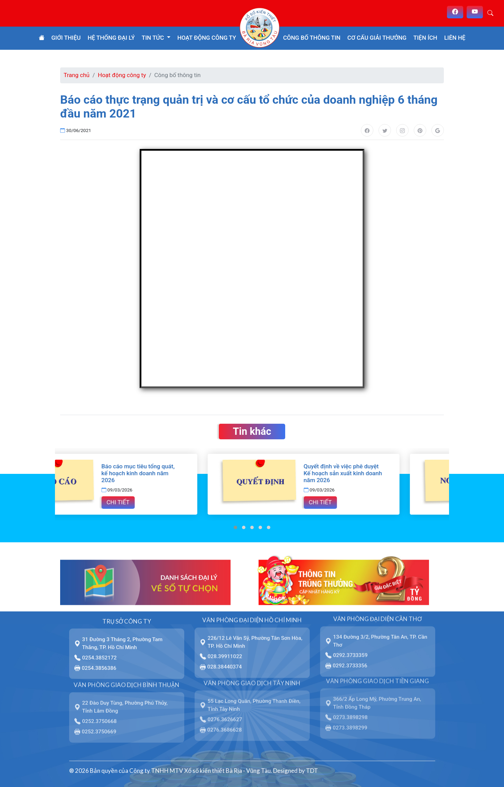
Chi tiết (167, 502)
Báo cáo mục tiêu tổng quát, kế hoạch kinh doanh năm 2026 (187, 473)
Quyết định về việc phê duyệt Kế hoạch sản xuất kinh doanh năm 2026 (392, 473)
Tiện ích (425, 37)
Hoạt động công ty (206, 37)
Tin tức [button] (154, 37)
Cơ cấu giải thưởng (377, 37)
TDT (312, 770)
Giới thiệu (66, 37)
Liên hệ (455, 37)
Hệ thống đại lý (110, 37)
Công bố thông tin (311, 37)
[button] (235, 527)
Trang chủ (77, 75)
